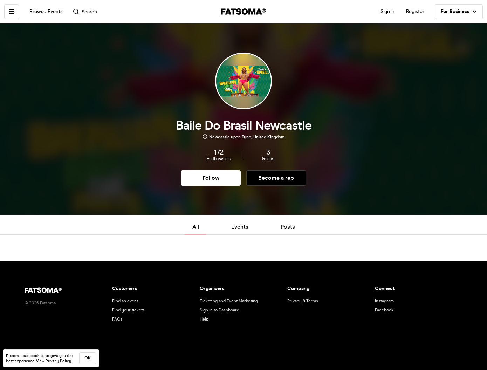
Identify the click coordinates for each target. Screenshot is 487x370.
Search (85, 12)
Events (239, 227)
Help (204, 319)
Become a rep (276, 177)
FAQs (117, 319)
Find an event (125, 301)
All (195, 227)
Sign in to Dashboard (219, 310)
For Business (459, 11)
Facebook (384, 310)
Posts (288, 227)
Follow (211, 177)
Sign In (388, 11)
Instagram (384, 301)
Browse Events (46, 11)
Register (415, 11)
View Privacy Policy (53, 361)
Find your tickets (128, 310)
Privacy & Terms (302, 301)
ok (87, 358)
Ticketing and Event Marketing (229, 301)
